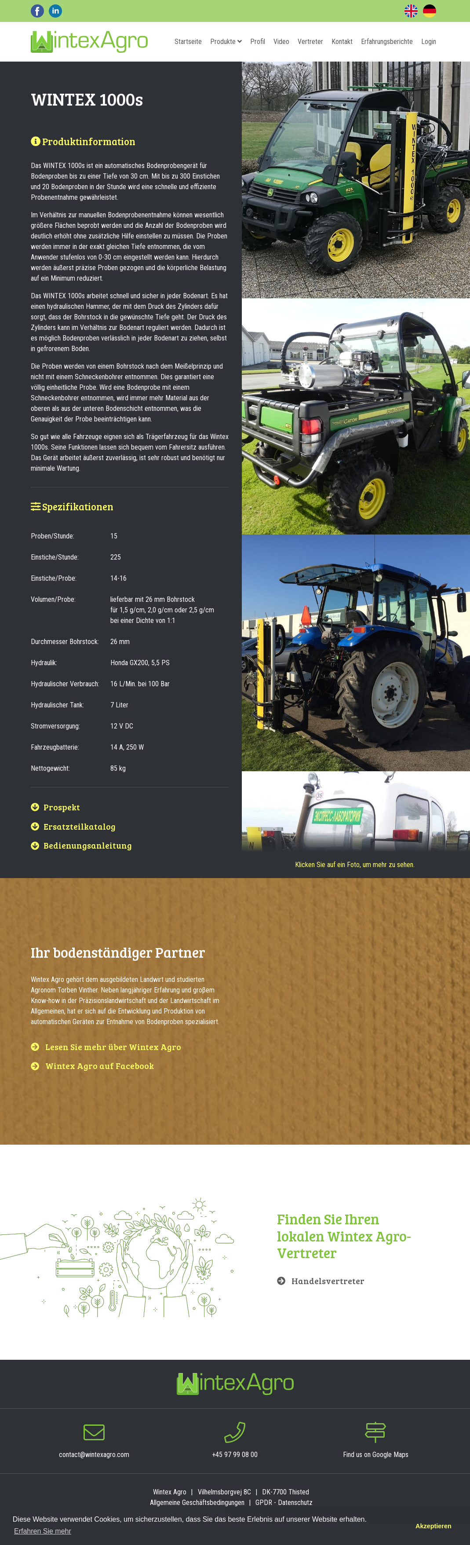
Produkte (226, 41)
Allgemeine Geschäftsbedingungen (197, 1502)
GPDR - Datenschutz (284, 1502)
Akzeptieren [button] (433, 1526)
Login (428, 41)
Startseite (188, 41)
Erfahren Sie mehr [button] (42, 1531)
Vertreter (310, 41)
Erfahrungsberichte (387, 41)
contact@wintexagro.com (94, 1454)
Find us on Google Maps (375, 1454)
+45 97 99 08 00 (235, 1454)
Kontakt (342, 41)
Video (281, 41)
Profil (257, 41)
